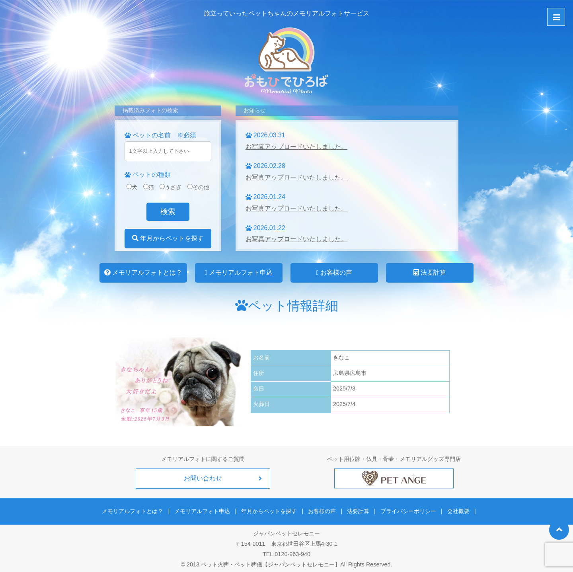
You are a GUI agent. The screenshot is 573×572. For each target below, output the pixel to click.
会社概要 (453, 509)
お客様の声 (334, 272)
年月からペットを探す (168, 238)
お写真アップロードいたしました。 (296, 146)
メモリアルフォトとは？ (143, 272)
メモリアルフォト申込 (239, 272)
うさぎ (170, 187)
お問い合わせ (203, 478)
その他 (198, 187)
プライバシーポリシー (405, 509)
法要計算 (429, 272)
